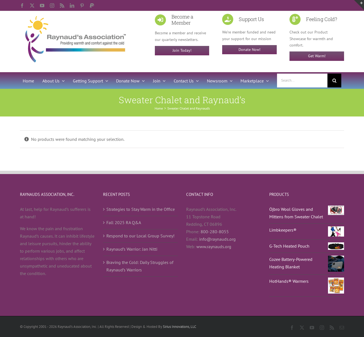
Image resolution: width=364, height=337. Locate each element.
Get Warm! (316, 55)
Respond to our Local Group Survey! (140, 236)
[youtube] (42, 5)
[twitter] (32, 5)
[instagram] (52, 5)
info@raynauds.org (217, 239)
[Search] (334, 80)
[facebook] (22, 5)
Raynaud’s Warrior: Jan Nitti (131, 249)
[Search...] (302, 80)
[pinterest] (82, 5)
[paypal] (92, 5)
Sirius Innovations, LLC (179, 326)
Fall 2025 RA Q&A (123, 222)
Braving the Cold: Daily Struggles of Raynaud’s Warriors (139, 266)
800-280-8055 (215, 231)
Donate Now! (249, 49)
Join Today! (182, 50)
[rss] (62, 5)
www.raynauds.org (213, 246)
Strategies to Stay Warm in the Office (140, 209)
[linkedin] (72, 5)
